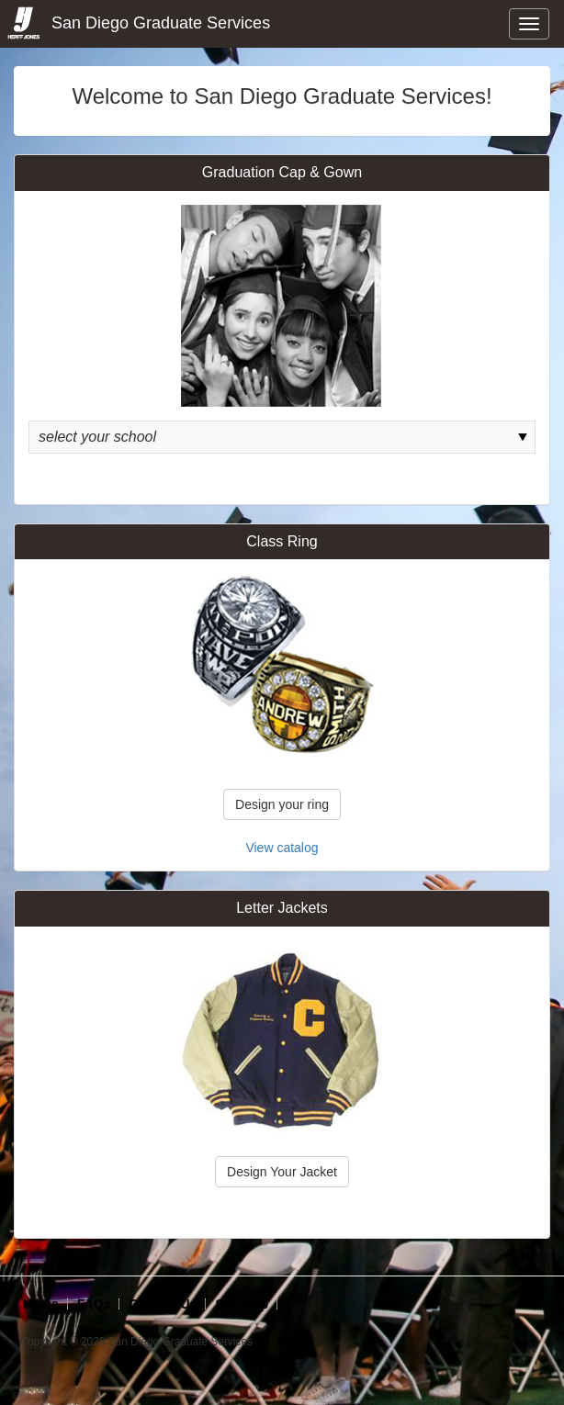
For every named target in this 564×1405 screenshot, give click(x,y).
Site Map (241, 1304)
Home (41, 1304)
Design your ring (282, 804)
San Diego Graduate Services (138, 24)
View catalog (281, 847)
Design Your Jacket (282, 1171)
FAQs (94, 1304)
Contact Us (163, 1304)
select (523, 437)
